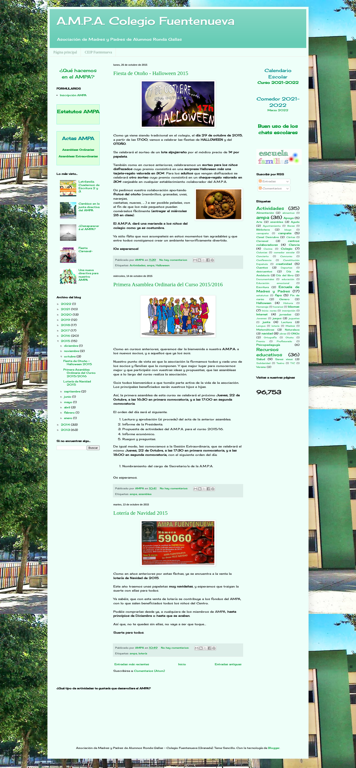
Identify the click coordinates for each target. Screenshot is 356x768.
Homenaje (262, 307)
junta (266, 322)
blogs (287, 229)
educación (288, 279)
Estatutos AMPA (78, 111)
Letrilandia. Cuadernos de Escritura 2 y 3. (89, 186)
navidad (267, 333)
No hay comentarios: (173, 259)
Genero (284, 299)
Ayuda (295, 221)
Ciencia (294, 244)
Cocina (268, 249)
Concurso (286, 256)
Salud (260, 359)
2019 (66, 319)
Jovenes (261, 318)
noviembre (72, 351)
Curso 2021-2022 (278, 82)
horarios (278, 307)
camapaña (262, 233)
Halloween (162, 265)
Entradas (267, 181)
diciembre (71, 345)
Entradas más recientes (131, 664)
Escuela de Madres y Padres (277, 289)
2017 (66, 330)
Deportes (286, 267)
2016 (66, 335)
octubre (70, 356)
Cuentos (262, 267)
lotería (142, 653)
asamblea (144, 494)
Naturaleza (292, 329)
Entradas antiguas (228, 664)
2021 (66, 309)
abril (67, 407)
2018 (66, 325)
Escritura (262, 287)
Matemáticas (265, 329)
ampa (150, 265)
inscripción (288, 310)
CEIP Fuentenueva (98, 52)
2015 (66, 341)
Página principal (65, 52)
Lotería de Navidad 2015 (140, 513)
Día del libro (285, 275)
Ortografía (270, 337)
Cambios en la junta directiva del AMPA (89, 207)
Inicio (182, 664)
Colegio (286, 248)
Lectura (286, 322)
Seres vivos (284, 359)
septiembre (72, 391)
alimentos (288, 213)
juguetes (294, 318)
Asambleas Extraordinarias (78, 156)
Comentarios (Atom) (149, 671)
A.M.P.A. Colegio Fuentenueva (146, 21)
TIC (292, 363)
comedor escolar (284, 252)
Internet (262, 314)
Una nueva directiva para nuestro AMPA (88, 274)
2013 (66, 430)
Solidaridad (263, 363)
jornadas (285, 314)
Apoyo (289, 218)
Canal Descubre (267, 237)
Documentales (265, 279)
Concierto (262, 256)
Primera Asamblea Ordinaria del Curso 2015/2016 (168, 284)
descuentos (264, 271)
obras (282, 333)
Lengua (260, 326)
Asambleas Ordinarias (78, 149)
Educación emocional (272, 283)
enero (68, 418)
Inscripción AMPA (73, 95)
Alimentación (265, 212)
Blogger (273, 748)
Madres (290, 326)
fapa (278, 295)
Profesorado (284, 341)
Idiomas (293, 306)
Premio (260, 341)
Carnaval (262, 241)
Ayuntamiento (272, 226)
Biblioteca (263, 229)
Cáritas (290, 237)
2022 (66, 304)
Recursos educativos (269, 352)
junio (68, 396)
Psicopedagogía (268, 344)
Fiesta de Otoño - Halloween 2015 (150, 73)
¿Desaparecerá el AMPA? (89, 227)
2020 (67, 314)
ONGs (295, 333)
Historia (288, 303)
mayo (68, 402)
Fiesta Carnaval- (86, 249)
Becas (291, 226)
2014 (66, 424)
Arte (259, 221)
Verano (261, 367)
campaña (284, 233)
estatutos (262, 295)
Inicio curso (269, 310)
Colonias (261, 252)
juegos (277, 318)
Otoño (290, 337)
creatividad (284, 264)
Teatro (280, 363)
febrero (70, 412)
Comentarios (270, 188)
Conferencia (263, 260)
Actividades (138, 265)
